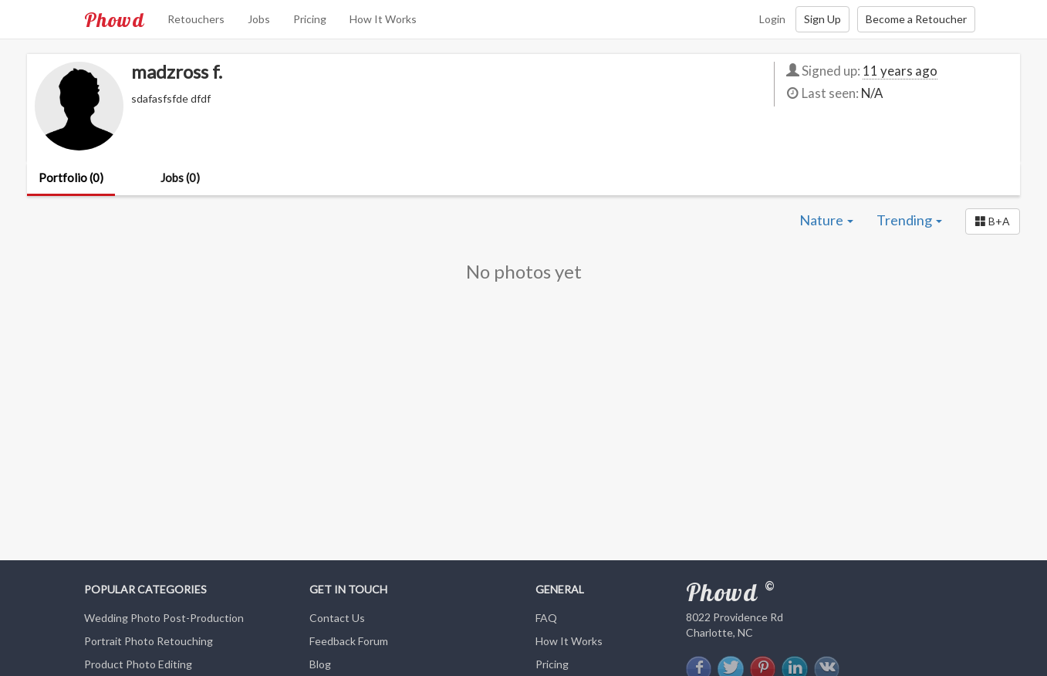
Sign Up (822, 18)
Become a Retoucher (916, 18)
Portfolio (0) (71, 177)
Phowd (114, 19)
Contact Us (337, 617)
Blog (320, 664)
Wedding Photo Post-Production (164, 617)
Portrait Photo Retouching (148, 640)
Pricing (309, 18)
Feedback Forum (348, 640)
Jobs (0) (180, 177)
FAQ (546, 617)
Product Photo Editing (138, 664)
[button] (992, 221)
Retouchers (196, 18)
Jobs (259, 18)
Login (772, 18)
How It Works (383, 18)
